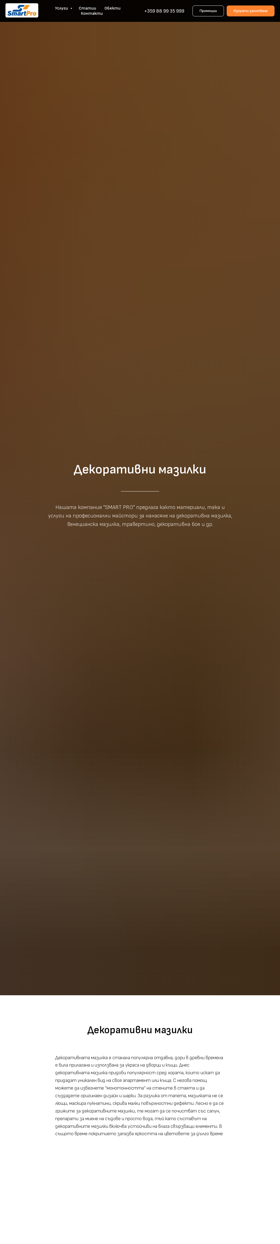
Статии (87, 8)
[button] (251, 10)
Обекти (112, 8)
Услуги (62, 8)
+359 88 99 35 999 (164, 11)
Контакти (92, 13)
